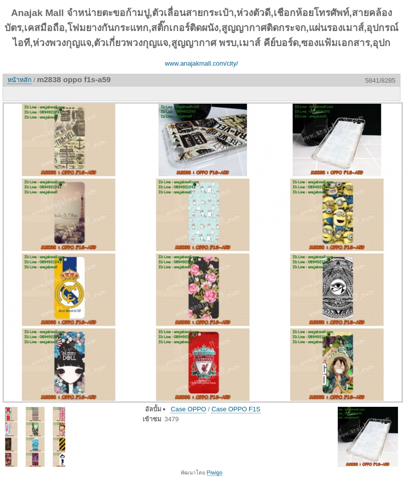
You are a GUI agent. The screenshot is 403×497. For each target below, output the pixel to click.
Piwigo (214, 472)
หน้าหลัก (20, 80)
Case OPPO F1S (235, 409)
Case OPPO (188, 409)
